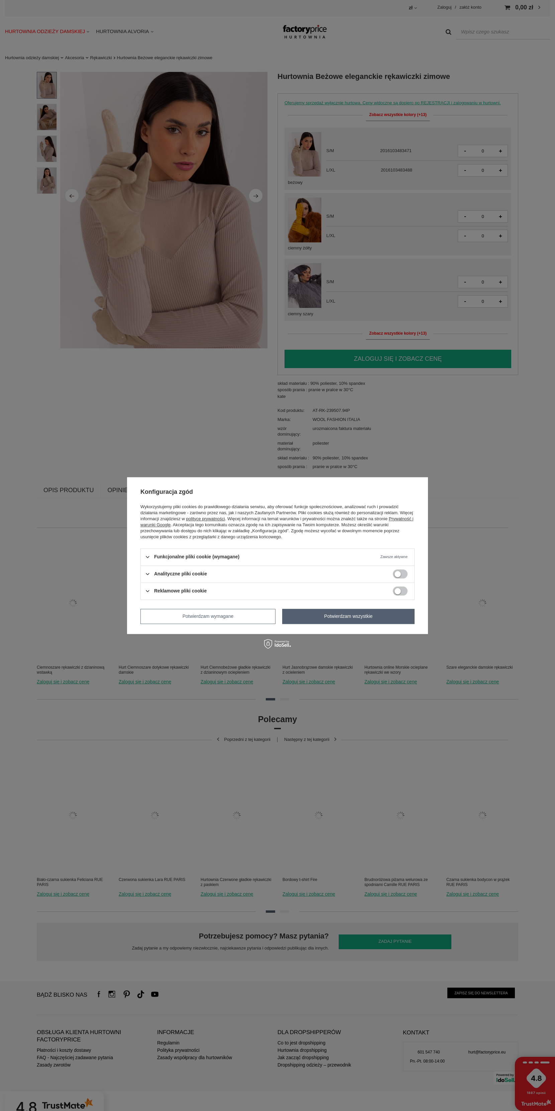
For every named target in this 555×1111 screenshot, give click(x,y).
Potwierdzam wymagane (208, 616)
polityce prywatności (205, 518)
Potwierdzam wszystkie (348, 616)
